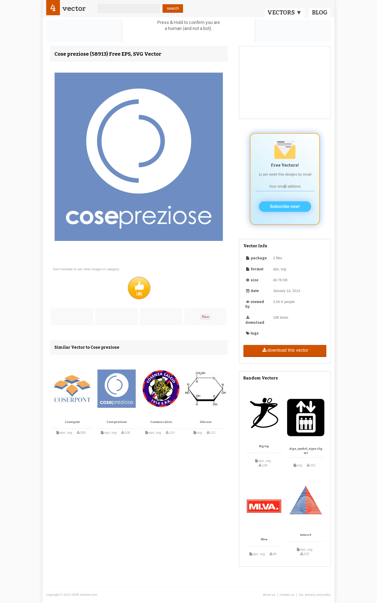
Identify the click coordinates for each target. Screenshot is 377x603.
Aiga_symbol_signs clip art (305, 451)
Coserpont (72, 422)
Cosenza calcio (161, 422)
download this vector (284, 350)
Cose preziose (117, 422)
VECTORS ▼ (284, 12)
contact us (287, 595)
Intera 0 (305, 535)
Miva (264, 539)
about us (269, 595)
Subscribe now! (285, 206)
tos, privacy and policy (315, 595)
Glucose (205, 422)
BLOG (320, 12)
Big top (264, 446)
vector (74, 8)
